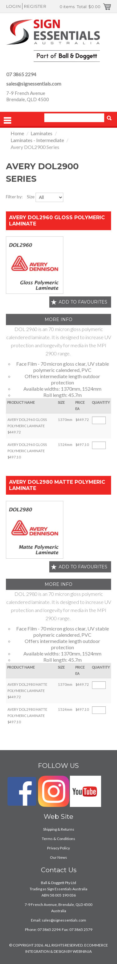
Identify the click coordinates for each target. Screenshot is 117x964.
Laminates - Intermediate (37, 140)
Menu (7, 120)
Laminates (41, 133)
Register (35, 6)
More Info (58, 319)
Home (17, 133)
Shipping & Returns (58, 829)
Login (13, 6)
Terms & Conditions (58, 838)
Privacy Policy (58, 848)
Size (31, 196)
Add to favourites (83, 302)
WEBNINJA (82, 951)
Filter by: (14, 196)
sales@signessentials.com (33, 84)
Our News (58, 857)
